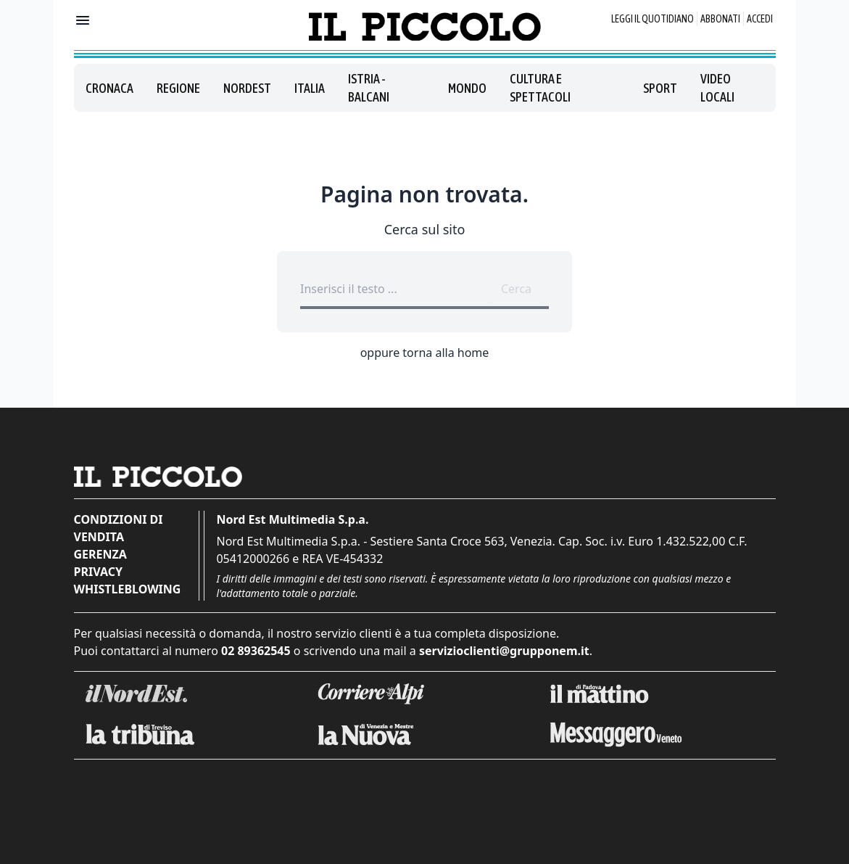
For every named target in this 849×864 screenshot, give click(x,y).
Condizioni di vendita (118, 528)
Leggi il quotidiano (652, 19)
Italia (309, 88)
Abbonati (720, 19)
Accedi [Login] (760, 19)
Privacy (98, 572)
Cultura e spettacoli (540, 87)
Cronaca (109, 88)
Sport (660, 88)
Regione (178, 88)
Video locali (717, 87)
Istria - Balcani (368, 87)
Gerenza (100, 554)
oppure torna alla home (424, 353)
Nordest (247, 88)
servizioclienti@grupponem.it (504, 651)
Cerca (516, 289)
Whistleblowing (127, 589)
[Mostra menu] (82, 20)
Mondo (467, 88)
